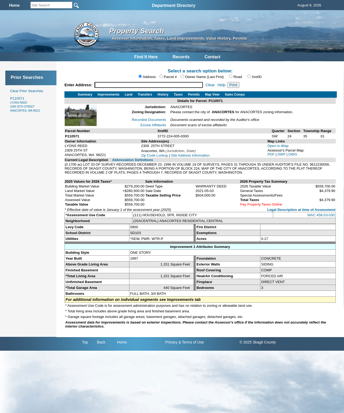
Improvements (109, 94)
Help (222, 85)
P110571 (25, 104)
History (162, 94)
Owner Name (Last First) (204, 77)
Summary (85, 94)
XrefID (257, 77)
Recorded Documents (149, 120)
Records (181, 57)
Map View (212, 94)
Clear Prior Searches (26, 91)
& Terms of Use (191, 342)
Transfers (145, 94)
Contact (212, 57)
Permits (194, 94)
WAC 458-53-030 (321, 215)
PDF (271, 154)
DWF (281, 154)
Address (149, 77)
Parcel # (170, 77)
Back (101, 342)
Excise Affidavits (153, 125)
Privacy (171, 342)
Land (129, 94)
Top (85, 342)
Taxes (178, 94)
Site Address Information (190, 155)
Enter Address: (78, 85)
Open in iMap (277, 146)
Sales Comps (235, 94)
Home (122, 342)
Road (238, 77)
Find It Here (146, 57)
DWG (292, 154)
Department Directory (173, 5)
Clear (210, 85)
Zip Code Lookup (154, 155)
